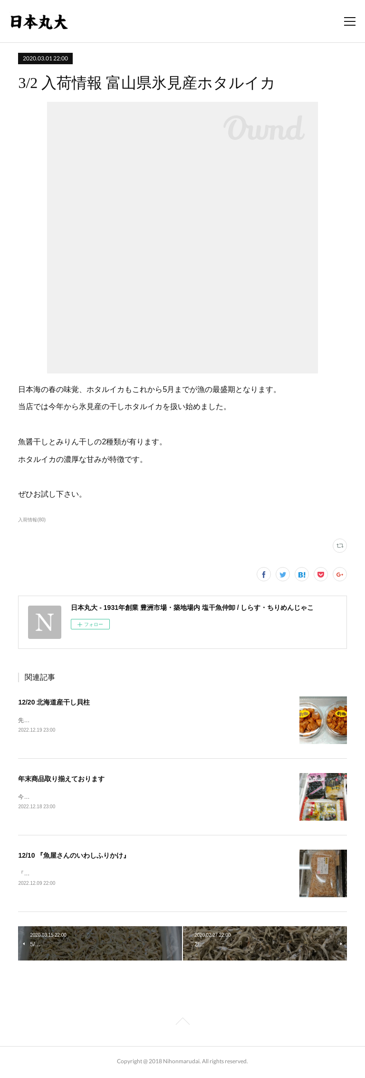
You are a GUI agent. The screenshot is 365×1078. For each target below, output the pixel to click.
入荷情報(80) (32, 519)
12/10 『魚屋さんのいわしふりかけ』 (74, 857)
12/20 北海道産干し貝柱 (54, 702)
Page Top (182, 1024)
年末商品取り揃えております (61, 780)
